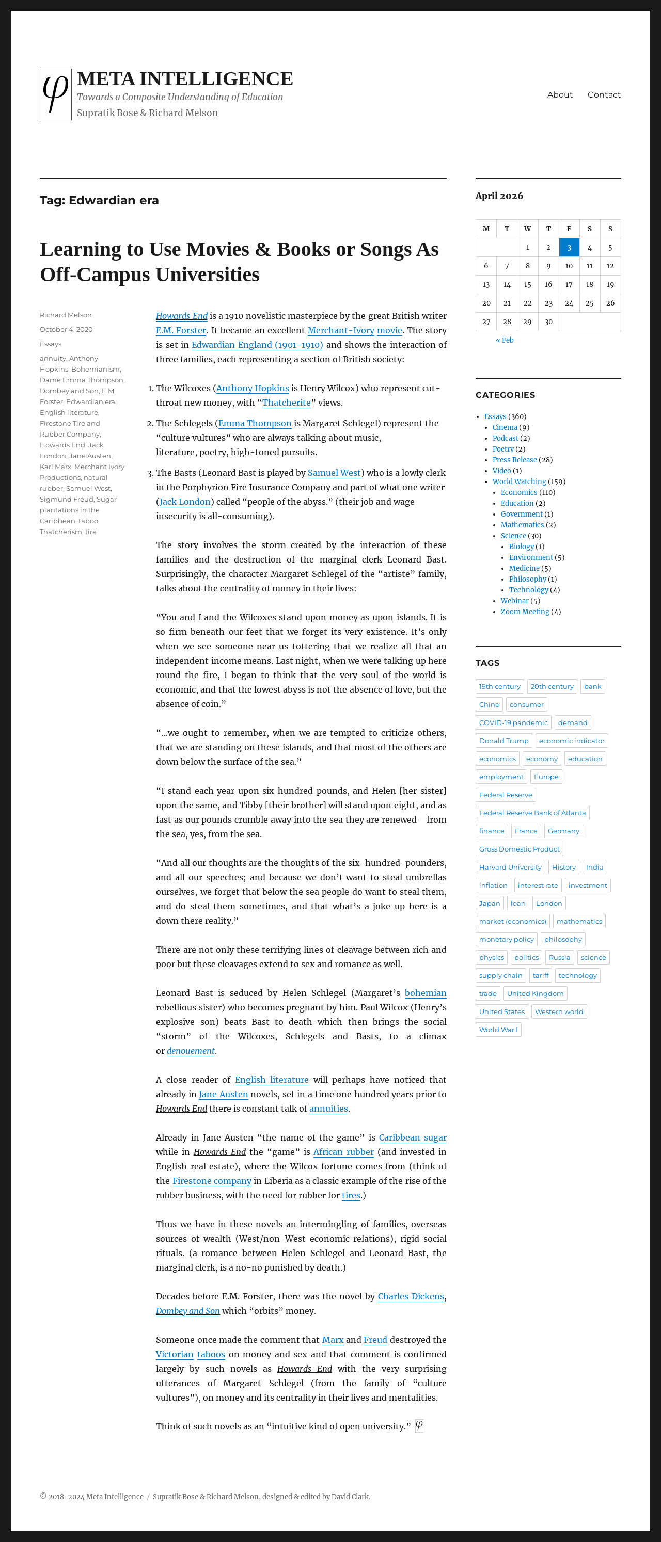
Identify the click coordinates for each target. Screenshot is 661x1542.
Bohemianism (95, 369)
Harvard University (510, 867)
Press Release (515, 460)
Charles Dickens (411, 1296)
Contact (604, 95)
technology (578, 975)
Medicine (524, 568)
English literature (272, 1079)
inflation (493, 885)
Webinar (515, 601)
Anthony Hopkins (252, 388)
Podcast (505, 438)
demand (573, 722)
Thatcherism (61, 531)
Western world (559, 1011)
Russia (560, 957)
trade (488, 993)
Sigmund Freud (66, 499)
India (595, 867)
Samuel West (334, 473)
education (585, 758)
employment (501, 777)
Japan (489, 903)
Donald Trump (504, 740)
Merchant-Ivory (341, 330)
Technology (528, 590)
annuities (328, 1108)
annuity (53, 358)
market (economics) (512, 921)
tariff (540, 975)
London (549, 903)
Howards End (181, 316)
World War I (498, 1029)
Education (517, 503)
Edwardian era (90, 401)
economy (542, 758)
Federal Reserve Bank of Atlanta (532, 813)
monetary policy (506, 939)
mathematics (579, 921)
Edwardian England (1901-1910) (257, 345)
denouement (191, 1051)
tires (351, 1195)
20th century (552, 686)
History (564, 867)
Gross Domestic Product (519, 849)
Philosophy (527, 579)
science (593, 957)
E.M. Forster (181, 330)
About (560, 95)
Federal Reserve (505, 795)
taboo (88, 521)
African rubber (343, 1152)
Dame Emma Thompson (81, 380)
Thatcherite (286, 402)
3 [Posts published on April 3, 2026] (569, 247)
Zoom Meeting (525, 611)
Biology (521, 546)
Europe (546, 777)
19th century (500, 686)
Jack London (185, 501)
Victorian (175, 1354)
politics (526, 957)
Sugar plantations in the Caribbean (78, 510)
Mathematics (522, 525)
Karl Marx (55, 466)
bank (593, 686)
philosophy (563, 939)
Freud (375, 1340)
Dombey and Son (188, 1311)
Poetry (503, 449)
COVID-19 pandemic (513, 722)
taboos (211, 1354)
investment (588, 885)
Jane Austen (223, 1094)
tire (91, 531)
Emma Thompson (255, 423)
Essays (50, 344)
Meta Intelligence (185, 78)
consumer (527, 704)
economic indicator (572, 740)
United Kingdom (535, 993)
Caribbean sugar (413, 1137)
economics (497, 758)
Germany (563, 831)
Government (522, 514)
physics (491, 957)
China (489, 704)
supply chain (501, 975)
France (526, 831)
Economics (519, 492)
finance (492, 831)
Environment (531, 557)
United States (502, 1011)
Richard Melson (66, 315)
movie (389, 330)
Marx (333, 1340)
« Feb (505, 340)
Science (513, 536)
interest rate (538, 885)
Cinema (505, 427)
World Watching (519, 481)
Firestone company (211, 1181)
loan (518, 903)
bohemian (426, 993)
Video (502, 471)
